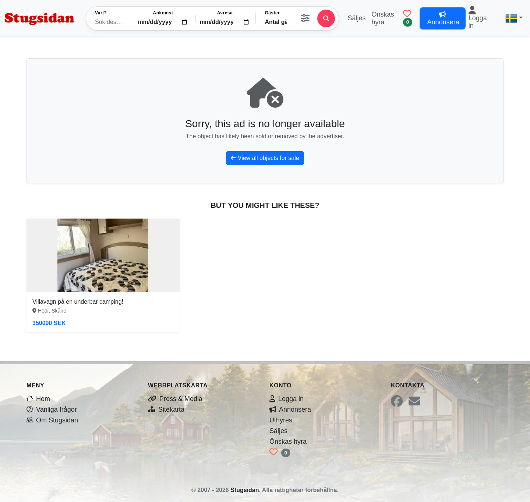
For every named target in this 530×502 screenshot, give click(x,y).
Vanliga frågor (51, 409)
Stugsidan (244, 490)
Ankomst (163, 12)
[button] (514, 18)
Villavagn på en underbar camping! (77, 302)
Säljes (356, 18)
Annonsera (290, 409)
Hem (38, 398)
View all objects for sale (265, 158)
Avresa (225, 12)
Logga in (478, 19)
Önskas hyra (383, 18)
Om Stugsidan (52, 420)
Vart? (101, 12)
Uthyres (280, 420)
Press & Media (175, 398)
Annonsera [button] (442, 18)
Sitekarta (166, 409)
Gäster (272, 12)
